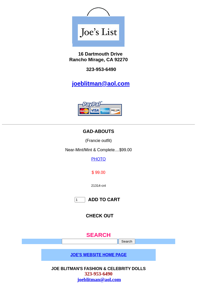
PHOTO (98, 159)
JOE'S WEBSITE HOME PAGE (98, 255)
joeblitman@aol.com (101, 83)
